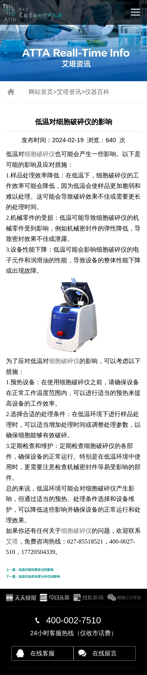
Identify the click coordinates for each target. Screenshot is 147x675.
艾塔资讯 (69, 91)
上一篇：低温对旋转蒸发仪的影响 (30, 569)
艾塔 (12, 541)
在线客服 (42, 653)
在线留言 (104, 653)
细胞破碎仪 (39, 154)
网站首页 (41, 91)
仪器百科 (97, 91)
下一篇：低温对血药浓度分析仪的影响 (33, 576)
